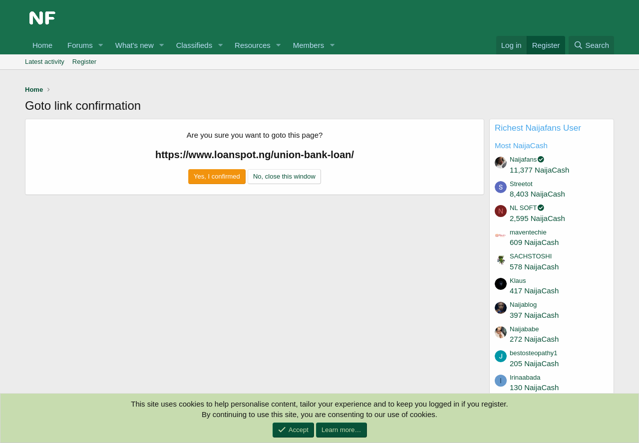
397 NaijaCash (534, 315)
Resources (253, 45)
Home (42, 45)
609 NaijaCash (534, 242)
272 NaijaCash (534, 339)
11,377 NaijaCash (539, 170)
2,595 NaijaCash (537, 218)
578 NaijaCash (534, 266)
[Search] (591, 45)
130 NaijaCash (534, 387)
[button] (101, 45)
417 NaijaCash (534, 290)
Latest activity (44, 61)
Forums (80, 45)
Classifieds (194, 45)
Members (308, 45)
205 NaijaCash (534, 363)
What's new (134, 45)
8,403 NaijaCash (537, 194)
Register (84, 61)
